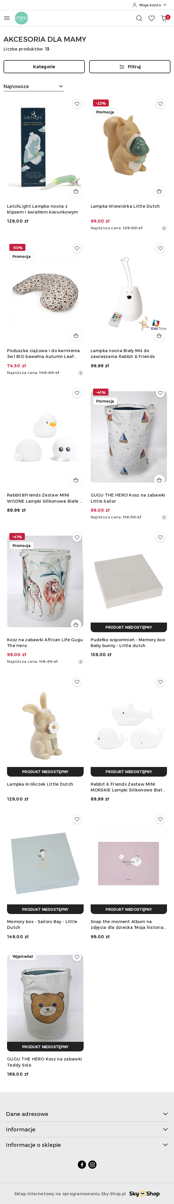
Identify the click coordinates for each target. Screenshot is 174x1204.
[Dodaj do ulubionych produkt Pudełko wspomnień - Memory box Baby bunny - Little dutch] (160, 537)
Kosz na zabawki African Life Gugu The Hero (45, 642)
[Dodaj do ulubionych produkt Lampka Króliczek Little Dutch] (77, 681)
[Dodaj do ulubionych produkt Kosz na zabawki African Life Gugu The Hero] (77, 537)
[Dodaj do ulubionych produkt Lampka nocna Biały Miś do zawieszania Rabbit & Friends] (160, 248)
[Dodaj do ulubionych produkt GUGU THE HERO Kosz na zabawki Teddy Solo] (77, 957)
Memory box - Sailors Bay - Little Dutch (42, 924)
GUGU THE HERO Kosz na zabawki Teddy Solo (44, 1061)
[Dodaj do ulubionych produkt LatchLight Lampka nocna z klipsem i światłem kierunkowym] (77, 103)
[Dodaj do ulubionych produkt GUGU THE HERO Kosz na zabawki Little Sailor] (160, 393)
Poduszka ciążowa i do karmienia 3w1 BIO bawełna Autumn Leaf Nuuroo (43, 353)
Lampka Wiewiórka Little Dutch (125, 206)
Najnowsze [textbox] (16, 86)
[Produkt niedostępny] (129, 627)
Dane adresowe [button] (87, 1114)
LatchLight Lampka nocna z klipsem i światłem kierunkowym (42, 209)
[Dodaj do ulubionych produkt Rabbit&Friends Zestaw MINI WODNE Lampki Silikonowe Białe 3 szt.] (77, 393)
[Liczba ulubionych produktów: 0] (151, 18)
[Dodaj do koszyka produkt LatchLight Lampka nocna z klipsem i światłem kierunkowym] (76, 191)
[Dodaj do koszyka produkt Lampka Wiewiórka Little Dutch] (159, 191)
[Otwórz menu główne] (7, 18)
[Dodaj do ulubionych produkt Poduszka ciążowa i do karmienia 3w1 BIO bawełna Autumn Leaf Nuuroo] (77, 248)
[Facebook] (82, 1165)
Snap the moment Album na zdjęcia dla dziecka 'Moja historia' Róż (128, 924)
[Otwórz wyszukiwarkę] (139, 18)
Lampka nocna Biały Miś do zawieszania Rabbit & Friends (123, 353)
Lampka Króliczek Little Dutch (40, 784)
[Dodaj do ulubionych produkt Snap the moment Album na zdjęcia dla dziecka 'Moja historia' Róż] (160, 819)
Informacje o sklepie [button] (87, 1145)
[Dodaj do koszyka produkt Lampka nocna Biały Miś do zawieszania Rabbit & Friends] (159, 335)
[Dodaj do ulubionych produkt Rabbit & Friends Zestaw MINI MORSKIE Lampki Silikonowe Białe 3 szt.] (160, 681)
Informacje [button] (87, 1129)
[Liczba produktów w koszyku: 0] (164, 18)
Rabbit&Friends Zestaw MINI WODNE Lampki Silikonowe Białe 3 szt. (44, 498)
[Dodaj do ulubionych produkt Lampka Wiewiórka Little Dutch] (160, 103)
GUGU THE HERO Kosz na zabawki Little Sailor (128, 497)
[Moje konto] (149, 5)
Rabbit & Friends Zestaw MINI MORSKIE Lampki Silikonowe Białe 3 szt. (128, 787)
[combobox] (34, 86)
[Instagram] (92, 1165)
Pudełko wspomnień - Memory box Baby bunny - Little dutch (128, 642)
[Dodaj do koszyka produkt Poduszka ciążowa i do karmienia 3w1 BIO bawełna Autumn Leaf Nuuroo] (76, 335)
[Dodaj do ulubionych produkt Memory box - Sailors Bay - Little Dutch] (77, 819)
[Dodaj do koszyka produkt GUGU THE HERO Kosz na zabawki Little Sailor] (159, 480)
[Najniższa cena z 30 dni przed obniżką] (164, 228)
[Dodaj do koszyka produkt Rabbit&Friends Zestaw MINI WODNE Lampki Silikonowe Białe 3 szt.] (76, 480)
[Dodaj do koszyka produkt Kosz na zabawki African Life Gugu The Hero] (76, 624)
